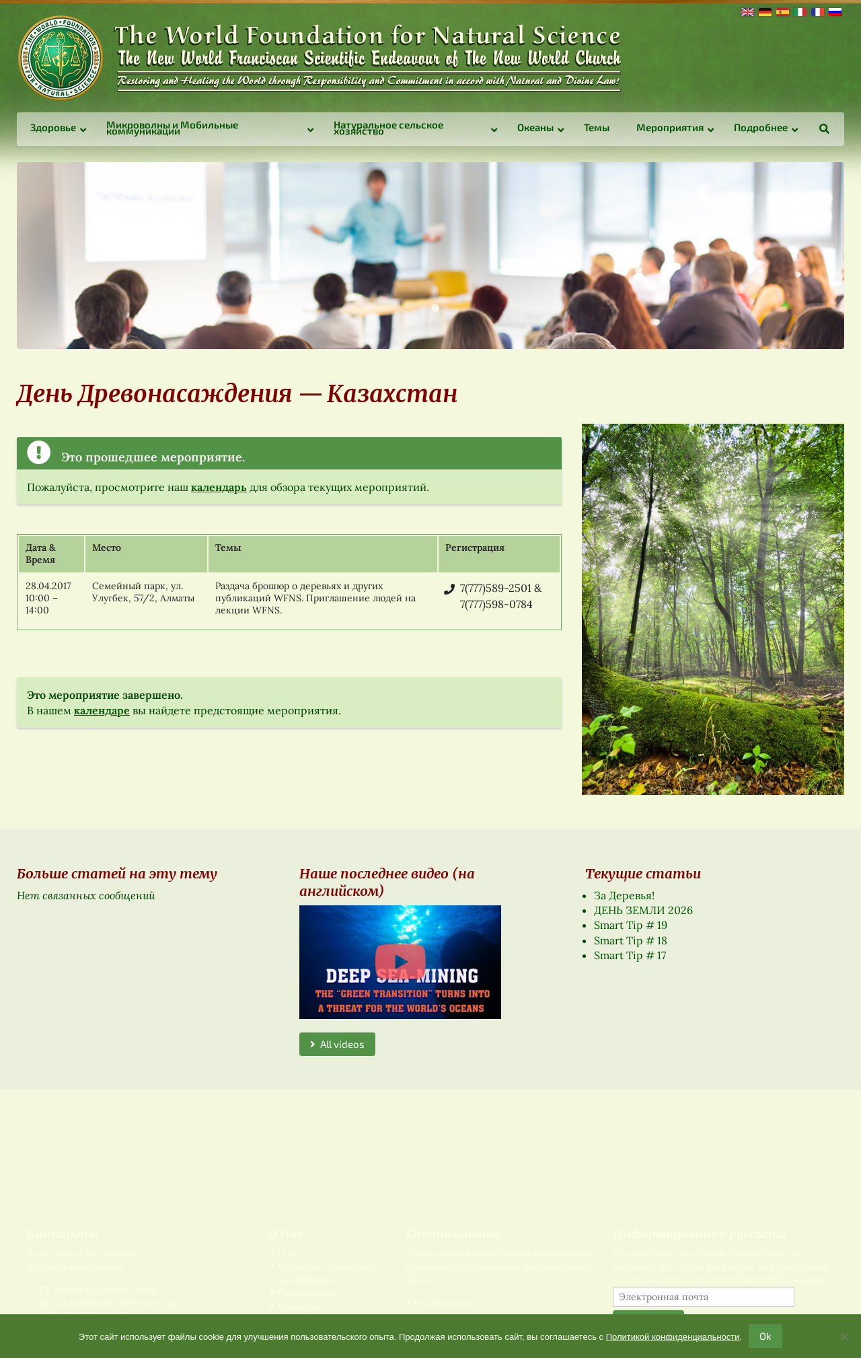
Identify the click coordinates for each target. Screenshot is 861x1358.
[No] (844, 1336)
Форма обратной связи (105, 1289)
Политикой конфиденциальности (673, 1337)
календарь (219, 487)
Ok (765, 1336)
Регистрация (443, 1303)
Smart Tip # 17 (630, 955)
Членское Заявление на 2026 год (326, 1273)
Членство (299, 1306)
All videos (337, 1044)
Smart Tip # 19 (630, 925)
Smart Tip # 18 (630, 940)
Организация (308, 1293)
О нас (290, 1253)
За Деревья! (624, 895)
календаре (102, 710)
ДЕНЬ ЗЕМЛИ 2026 (643, 910)
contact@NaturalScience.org (115, 1303)
